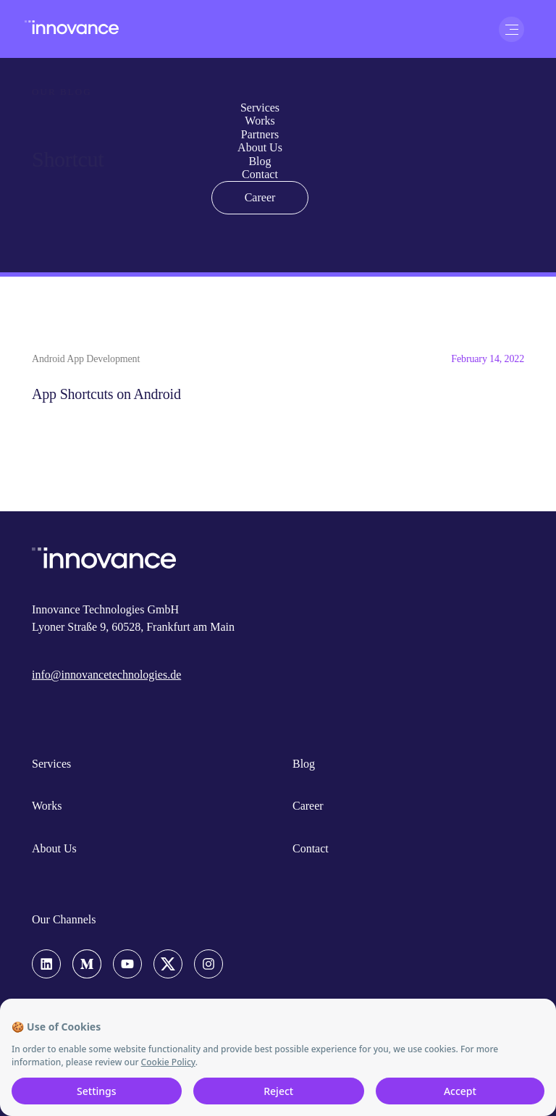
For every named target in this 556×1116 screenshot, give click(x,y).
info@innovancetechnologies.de (106, 674)
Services (51, 764)
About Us (54, 848)
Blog (303, 764)
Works (47, 806)
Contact (310, 848)
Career (308, 806)
